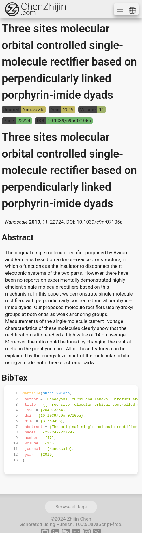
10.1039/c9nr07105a (99, 222)
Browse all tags (71, 507)
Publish (64, 524)
